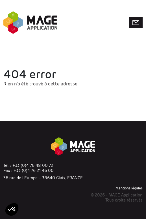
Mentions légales (129, 188)
